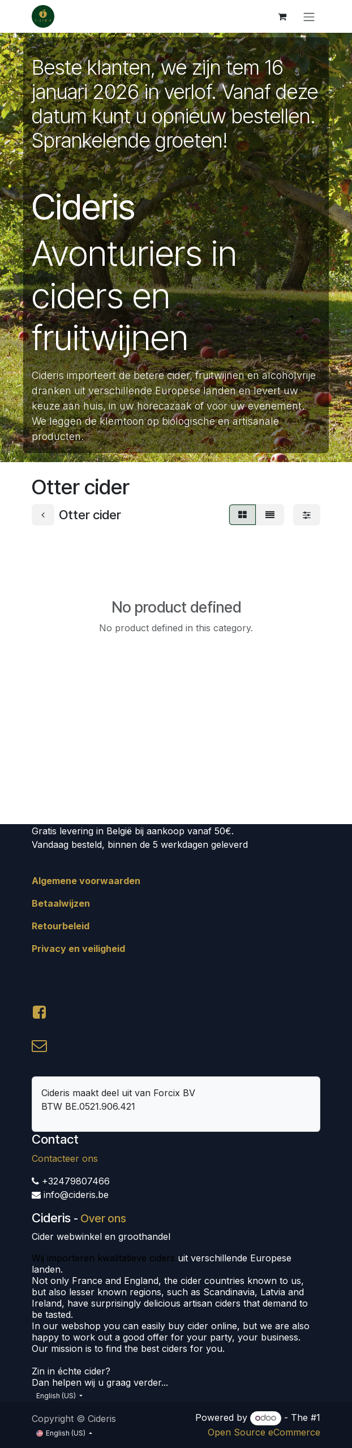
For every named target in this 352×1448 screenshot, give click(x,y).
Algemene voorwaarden (86, 880)
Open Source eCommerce (264, 1432)
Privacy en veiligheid (78, 948)
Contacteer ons (65, 1158)
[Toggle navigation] (309, 16)
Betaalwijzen (61, 903)
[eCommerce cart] (282, 16)
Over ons (103, 1218)
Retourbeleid (60, 926)
